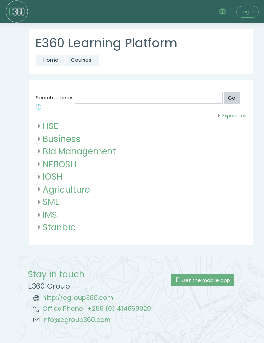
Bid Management (79, 151)
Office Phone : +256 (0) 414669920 (96, 308)
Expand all (234, 115)
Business (62, 139)
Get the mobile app (202, 280)
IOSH (52, 177)
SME (51, 202)
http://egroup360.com (77, 297)
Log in (247, 11)
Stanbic (59, 227)
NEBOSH (59, 164)
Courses (81, 60)
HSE (50, 126)
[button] (40, 108)
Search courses (55, 97)
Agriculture (66, 189)
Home (50, 60)
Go (231, 97)
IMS (50, 215)
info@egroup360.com (76, 319)
